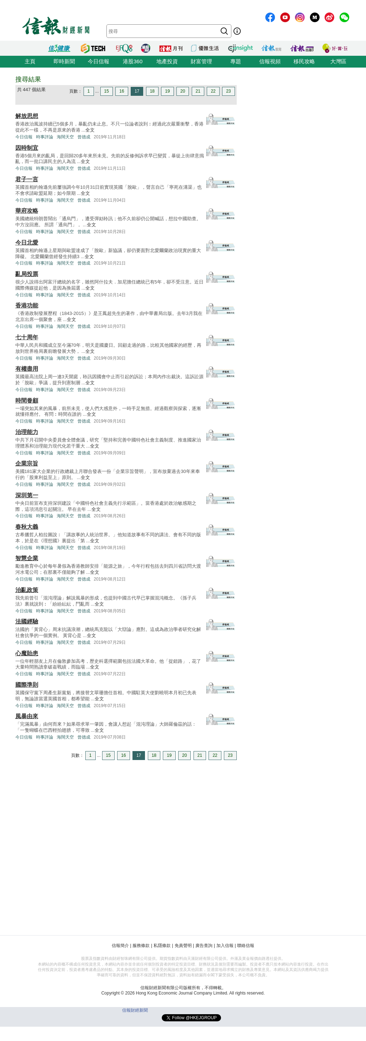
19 (167, 91)
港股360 (132, 61)
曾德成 (83, 136)
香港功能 (26, 305)
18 (152, 91)
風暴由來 (26, 716)
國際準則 (26, 685)
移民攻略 (304, 61)
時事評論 (44, 136)
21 (198, 91)
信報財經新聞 (135, 1010)
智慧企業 (26, 558)
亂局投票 (26, 274)
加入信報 (225, 945)
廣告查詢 (203, 945)
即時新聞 (64, 61)
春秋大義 (26, 527)
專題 (235, 61)
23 (228, 91)
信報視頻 (270, 61)
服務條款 (141, 945)
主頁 (30, 61)
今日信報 (98, 61)
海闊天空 (65, 136)
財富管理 (201, 61)
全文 (90, 130)
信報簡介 (120, 945)
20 (182, 91)
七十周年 (26, 337)
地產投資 (167, 61)
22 (213, 91)
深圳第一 (26, 495)
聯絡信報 (245, 945)
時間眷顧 (26, 401)
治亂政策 (26, 590)
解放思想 (26, 116)
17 (137, 91)
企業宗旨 (26, 463)
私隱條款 (162, 945)
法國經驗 (26, 621)
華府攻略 (26, 211)
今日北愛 (26, 243)
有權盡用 (26, 369)
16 (121, 91)
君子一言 (26, 179)
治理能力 (26, 432)
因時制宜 (26, 148)
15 (106, 91)
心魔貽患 (26, 653)
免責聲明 (183, 945)
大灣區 (338, 61)
